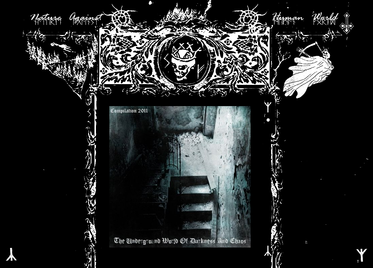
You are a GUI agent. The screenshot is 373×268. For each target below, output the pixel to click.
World (324, 17)
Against (85, 17)
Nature (45, 17)
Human (287, 17)
